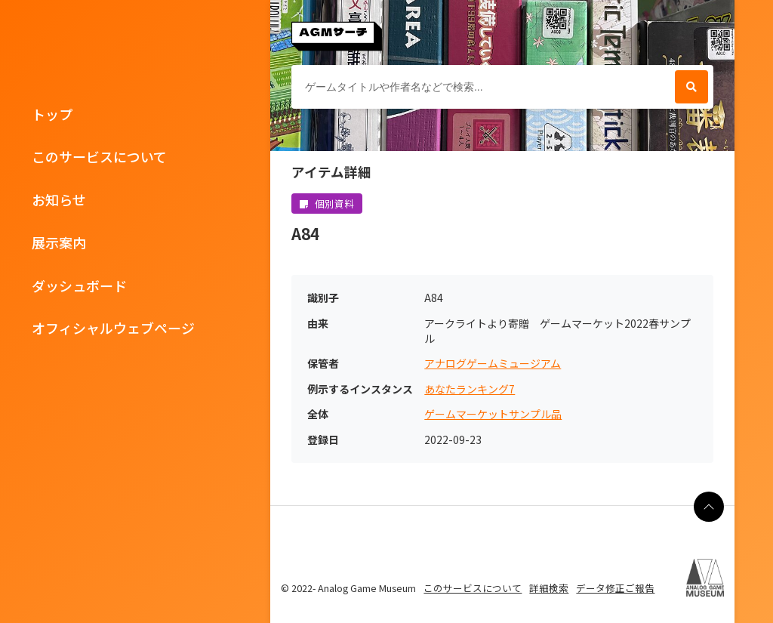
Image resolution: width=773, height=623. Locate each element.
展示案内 (59, 242)
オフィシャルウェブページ (113, 328)
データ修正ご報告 (615, 588)
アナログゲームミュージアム (492, 363)
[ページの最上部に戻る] (709, 507)
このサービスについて (99, 156)
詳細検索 (548, 588)
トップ (52, 114)
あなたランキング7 (469, 389)
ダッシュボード (79, 285)
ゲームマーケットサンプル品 (493, 414)
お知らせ (59, 199)
